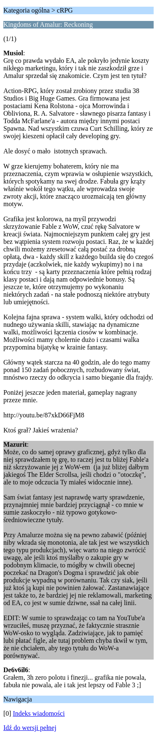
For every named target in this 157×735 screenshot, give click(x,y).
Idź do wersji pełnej (30, 727)
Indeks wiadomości (39, 713)
